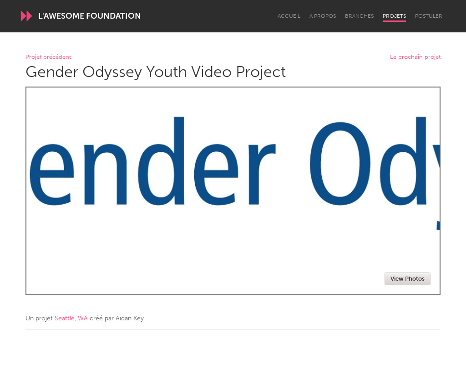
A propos (322, 16)
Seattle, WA (71, 318)
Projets (394, 16)
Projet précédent (48, 57)
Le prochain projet (415, 57)
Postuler (428, 16)
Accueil (289, 16)
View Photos (407, 278)
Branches (359, 16)
